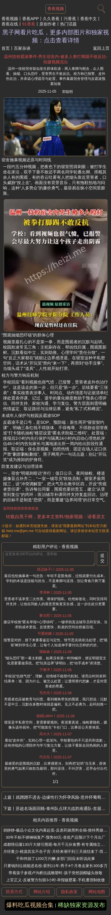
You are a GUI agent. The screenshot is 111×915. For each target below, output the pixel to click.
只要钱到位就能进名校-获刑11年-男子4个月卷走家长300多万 (55, 866)
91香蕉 (28, 24)
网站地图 (97, 891)
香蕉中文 (88, 18)
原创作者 (47, 24)
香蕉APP (30, 18)
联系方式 (14, 891)
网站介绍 (41, 891)
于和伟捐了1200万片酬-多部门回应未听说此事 (55, 858)
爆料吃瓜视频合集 (30, 905)
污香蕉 (70, 18)
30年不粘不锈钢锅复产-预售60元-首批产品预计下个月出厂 (55, 837)
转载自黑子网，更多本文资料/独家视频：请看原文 (55, 516)
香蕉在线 (9, 24)
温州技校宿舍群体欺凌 (20, 508)
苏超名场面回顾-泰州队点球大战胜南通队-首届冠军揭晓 (62, 808)
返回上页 (101, 48)
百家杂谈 (22, 48)
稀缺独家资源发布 (81, 905)
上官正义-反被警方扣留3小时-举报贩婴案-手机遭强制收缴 (55, 880)
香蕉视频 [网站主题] (55, 8)
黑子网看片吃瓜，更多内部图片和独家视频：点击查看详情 (55, 36)
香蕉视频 (9, 18)
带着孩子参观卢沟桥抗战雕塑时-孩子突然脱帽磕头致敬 (55, 873)
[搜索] (101, 7)
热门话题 (68, 24)
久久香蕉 (51, 18)
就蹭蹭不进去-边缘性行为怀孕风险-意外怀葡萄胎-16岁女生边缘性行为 (62, 797)
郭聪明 (67, 92)
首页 (5, 48)
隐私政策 (69, 891)
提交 (102, 558)
